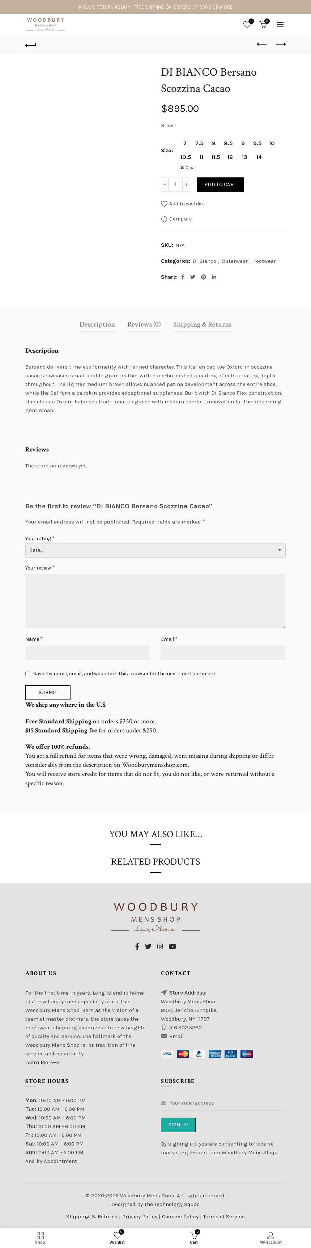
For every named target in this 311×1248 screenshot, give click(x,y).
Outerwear (235, 261)
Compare (180, 218)
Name (34, 638)
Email (169, 638)
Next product (280, 44)
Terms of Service (224, 1216)
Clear (191, 167)
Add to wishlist (187, 203)
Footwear (264, 261)
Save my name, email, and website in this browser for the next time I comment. (124, 674)
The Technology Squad (171, 1204)
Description (97, 324)
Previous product (262, 44)
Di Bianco (204, 261)
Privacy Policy (140, 1216)
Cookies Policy (181, 1216)
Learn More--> (42, 1062)
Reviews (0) (144, 324)
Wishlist (251, 21)
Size (166, 150)
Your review (40, 567)
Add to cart (220, 184)
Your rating (40, 538)
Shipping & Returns (202, 324)
